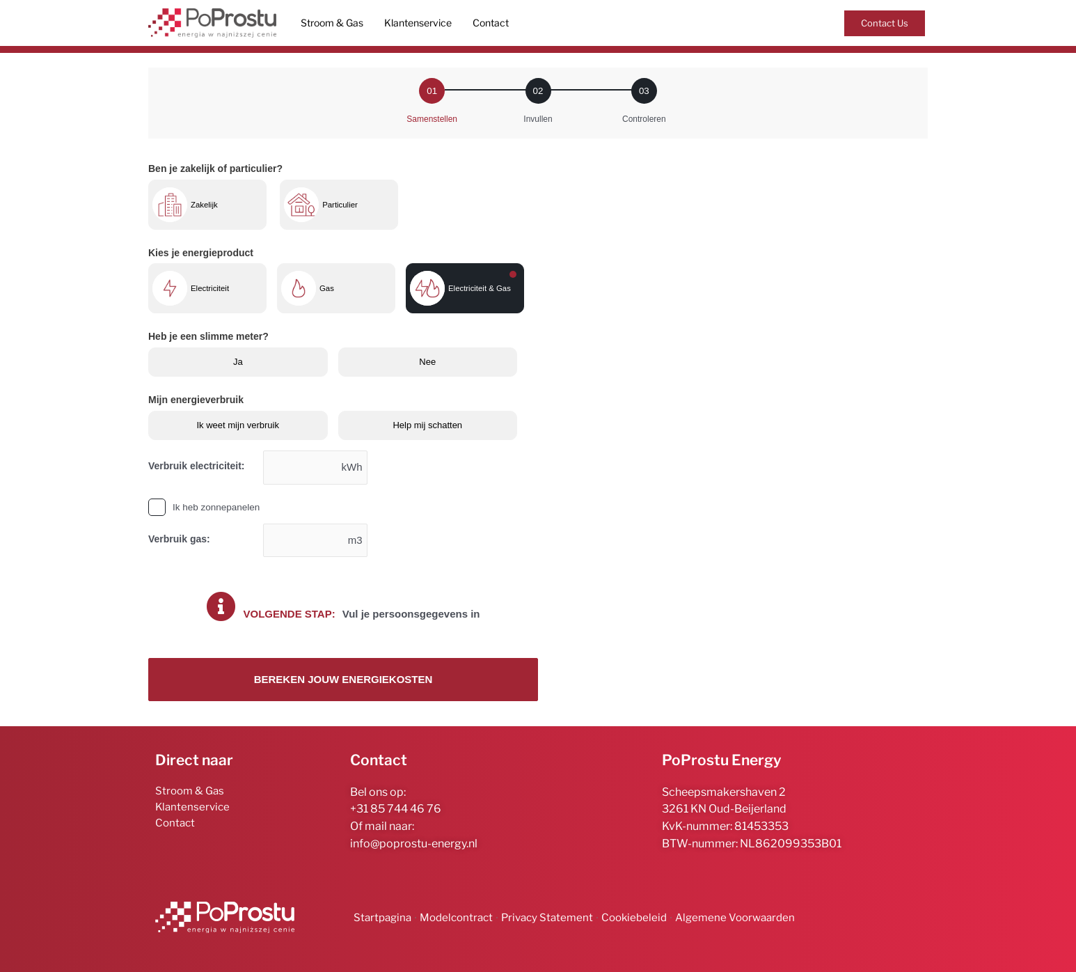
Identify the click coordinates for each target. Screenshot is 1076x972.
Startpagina (382, 917)
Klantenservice (418, 23)
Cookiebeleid (634, 917)
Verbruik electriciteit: (196, 465)
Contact (491, 23)
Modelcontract (456, 917)
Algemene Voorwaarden (735, 917)
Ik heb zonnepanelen (216, 507)
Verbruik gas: (179, 538)
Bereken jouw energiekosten (343, 680)
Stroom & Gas (332, 23)
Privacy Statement (547, 917)
